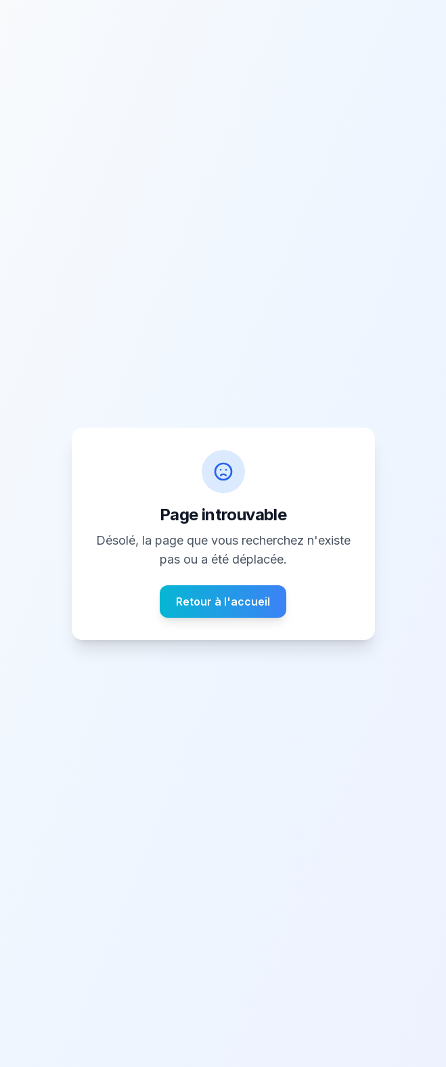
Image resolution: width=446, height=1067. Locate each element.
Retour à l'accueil (223, 601)
